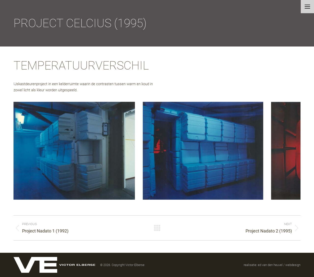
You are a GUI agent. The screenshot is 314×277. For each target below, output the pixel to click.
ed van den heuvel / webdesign (279, 265)
